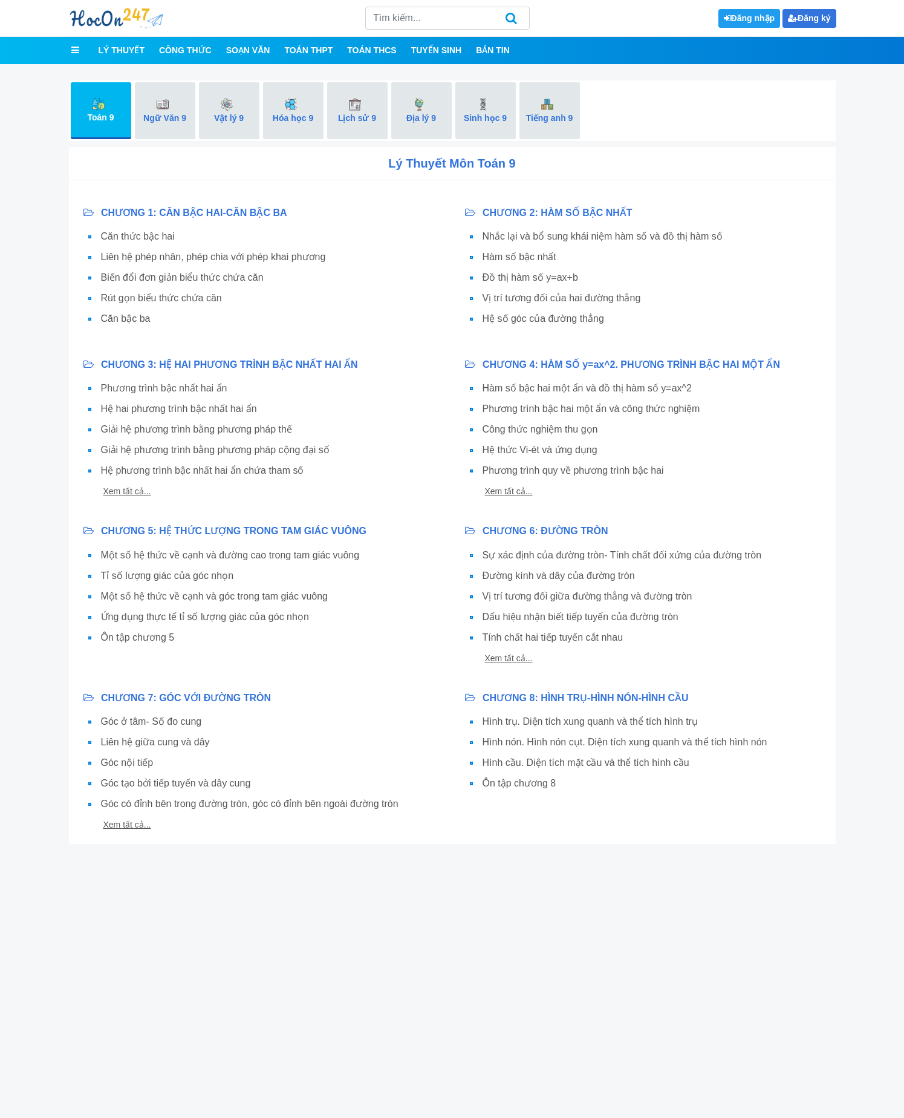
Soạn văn (248, 50)
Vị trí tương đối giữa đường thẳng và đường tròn (587, 596)
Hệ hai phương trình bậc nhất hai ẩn (179, 409)
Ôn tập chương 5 (138, 637)
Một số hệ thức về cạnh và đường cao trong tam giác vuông (230, 555)
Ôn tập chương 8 (519, 783)
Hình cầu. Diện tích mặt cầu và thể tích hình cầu (586, 762)
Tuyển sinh (436, 50)
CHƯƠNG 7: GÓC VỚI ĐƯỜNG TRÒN (177, 698)
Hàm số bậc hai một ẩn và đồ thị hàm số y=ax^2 (587, 388)
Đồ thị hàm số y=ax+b (530, 277)
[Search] (447, 18)
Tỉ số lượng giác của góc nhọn (167, 575)
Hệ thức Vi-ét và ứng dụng (540, 450)
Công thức (185, 50)
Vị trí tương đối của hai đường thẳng (562, 298)
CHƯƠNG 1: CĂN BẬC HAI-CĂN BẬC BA (185, 213)
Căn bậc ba (126, 318)
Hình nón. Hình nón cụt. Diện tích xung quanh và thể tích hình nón (625, 742)
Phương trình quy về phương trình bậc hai (573, 470)
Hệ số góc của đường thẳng (543, 318)
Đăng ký (809, 18)
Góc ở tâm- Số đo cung (151, 721)
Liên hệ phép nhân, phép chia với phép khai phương (213, 257)
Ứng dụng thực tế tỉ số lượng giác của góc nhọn (205, 617)
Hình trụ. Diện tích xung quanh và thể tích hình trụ (590, 721)
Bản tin (493, 50)
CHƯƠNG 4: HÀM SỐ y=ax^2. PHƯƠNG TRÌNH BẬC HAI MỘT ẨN (623, 364)
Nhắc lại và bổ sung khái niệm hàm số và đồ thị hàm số (603, 236)
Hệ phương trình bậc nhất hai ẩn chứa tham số (202, 470)
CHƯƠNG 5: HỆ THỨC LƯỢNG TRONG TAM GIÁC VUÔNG (224, 531)
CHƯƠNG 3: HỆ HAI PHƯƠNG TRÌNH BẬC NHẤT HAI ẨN (220, 364)
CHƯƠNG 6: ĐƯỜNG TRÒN (536, 531)
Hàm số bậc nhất (519, 257)
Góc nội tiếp (127, 762)
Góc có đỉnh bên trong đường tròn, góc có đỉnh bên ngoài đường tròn (249, 804)
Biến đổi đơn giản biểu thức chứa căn (182, 277)
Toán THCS (371, 50)
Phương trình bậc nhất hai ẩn (164, 388)
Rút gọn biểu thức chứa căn (161, 298)
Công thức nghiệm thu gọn (540, 429)
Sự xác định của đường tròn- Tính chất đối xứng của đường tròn (622, 555)
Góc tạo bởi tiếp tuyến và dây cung (176, 783)
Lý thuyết (122, 50)
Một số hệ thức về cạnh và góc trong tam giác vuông (214, 596)
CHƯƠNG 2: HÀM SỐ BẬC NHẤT (548, 213)
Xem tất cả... (127, 491)
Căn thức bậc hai (138, 236)
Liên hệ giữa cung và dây (155, 742)
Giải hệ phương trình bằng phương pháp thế (196, 429)
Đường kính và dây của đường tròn (559, 575)
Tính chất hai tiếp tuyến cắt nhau (553, 637)
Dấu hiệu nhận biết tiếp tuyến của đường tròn (580, 617)
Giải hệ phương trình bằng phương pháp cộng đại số (215, 450)
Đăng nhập (749, 18)
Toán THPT (308, 50)
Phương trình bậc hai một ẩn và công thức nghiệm (591, 409)
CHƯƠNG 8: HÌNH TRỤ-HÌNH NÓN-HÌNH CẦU (577, 698)
